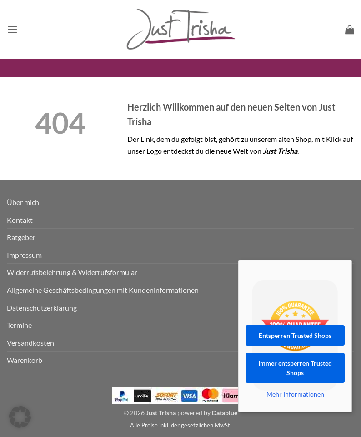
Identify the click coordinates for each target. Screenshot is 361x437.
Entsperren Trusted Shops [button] (295, 335)
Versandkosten (30, 342)
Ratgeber (21, 237)
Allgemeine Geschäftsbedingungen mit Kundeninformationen (103, 290)
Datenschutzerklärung (42, 307)
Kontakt (20, 220)
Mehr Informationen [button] (295, 394)
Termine (19, 325)
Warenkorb (24, 360)
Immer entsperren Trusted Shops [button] (295, 368)
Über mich (23, 202)
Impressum (24, 255)
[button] (12, 29)
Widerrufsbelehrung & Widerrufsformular (72, 272)
